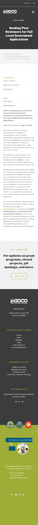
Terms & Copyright (16, 473)
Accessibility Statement (19, 478)
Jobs (19, 343)
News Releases (9, 106)
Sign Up (17, 276)
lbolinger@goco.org (11, 209)
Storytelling (7, 89)
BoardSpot (27, 3)
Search (34, 3)
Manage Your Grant (19, 370)
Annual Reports (19, 345)
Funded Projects (19, 372)
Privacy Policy (16, 475)
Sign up (17, 402)
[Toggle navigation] (33, 12)
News (19, 338)
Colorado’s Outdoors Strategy (19, 374)
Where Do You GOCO (11, 85)
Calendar (19, 340)
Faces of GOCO (9, 81)
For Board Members (19, 347)
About (19, 335)
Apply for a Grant (19, 367)
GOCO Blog (17, 54)
